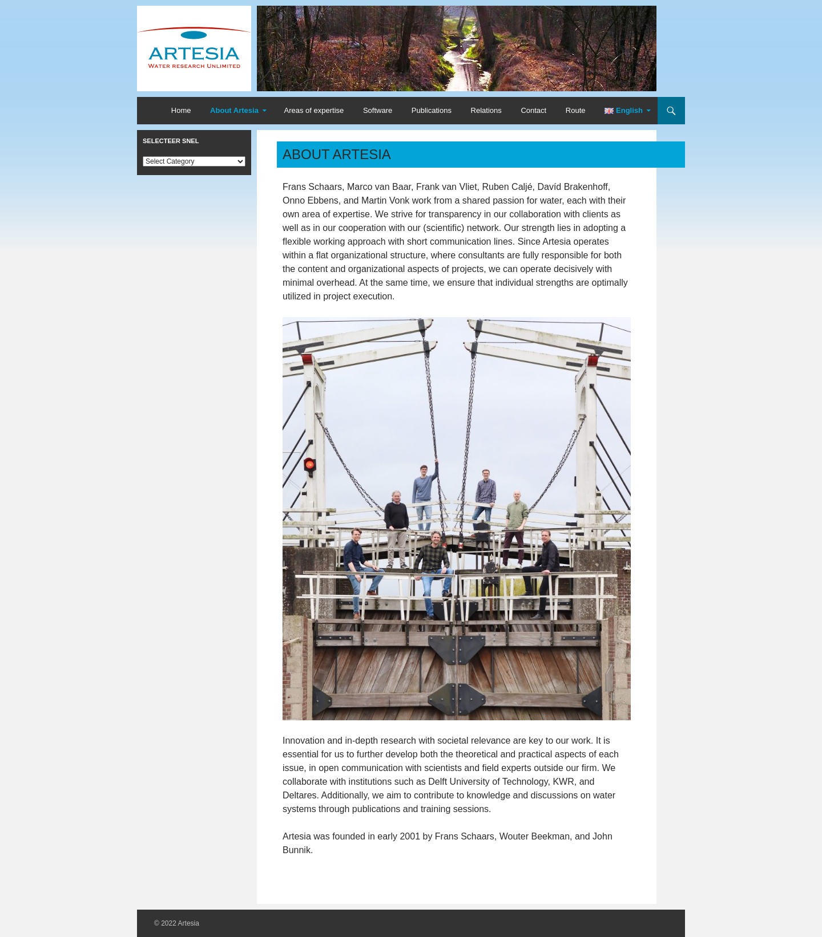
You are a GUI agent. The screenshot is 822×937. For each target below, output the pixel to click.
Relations (486, 110)
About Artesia (234, 110)
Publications (432, 110)
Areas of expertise (314, 110)
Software (377, 110)
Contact (533, 110)
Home (181, 110)
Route (576, 110)
